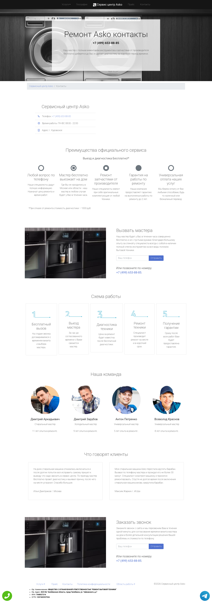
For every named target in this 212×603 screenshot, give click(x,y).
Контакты (145, 4)
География (81, 4)
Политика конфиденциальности (93, 584)
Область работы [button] (124, 584)
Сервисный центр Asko (41, 86)
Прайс (131, 4)
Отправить (156, 258)
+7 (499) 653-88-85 (106, 43)
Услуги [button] (65, 4)
